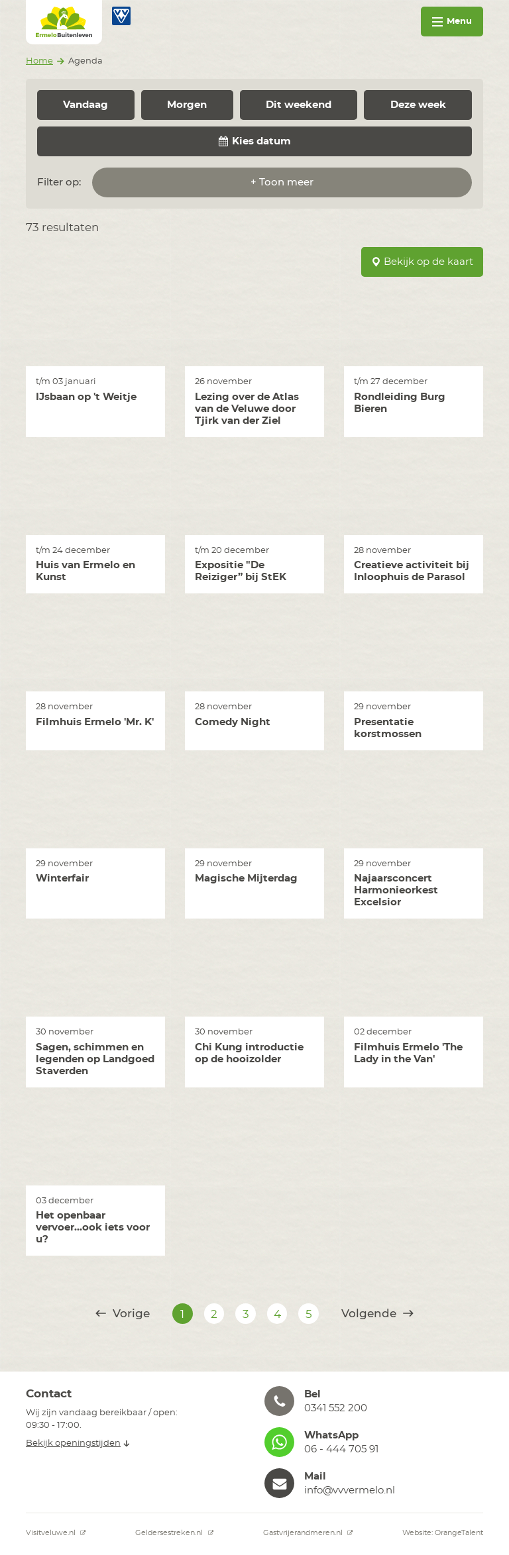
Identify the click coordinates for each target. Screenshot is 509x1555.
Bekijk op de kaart (422, 262)
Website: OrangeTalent (442, 1532)
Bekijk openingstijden (78, 1443)
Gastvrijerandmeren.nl (308, 1532)
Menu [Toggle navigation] (452, 21)
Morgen (187, 105)
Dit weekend (298, 105)
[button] (373, 1401)
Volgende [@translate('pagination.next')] (377, 1313)
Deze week (418, 105)
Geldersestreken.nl (174, 1532)
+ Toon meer (282, 182)
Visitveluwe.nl (56, 1532)
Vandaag (85, 105)
